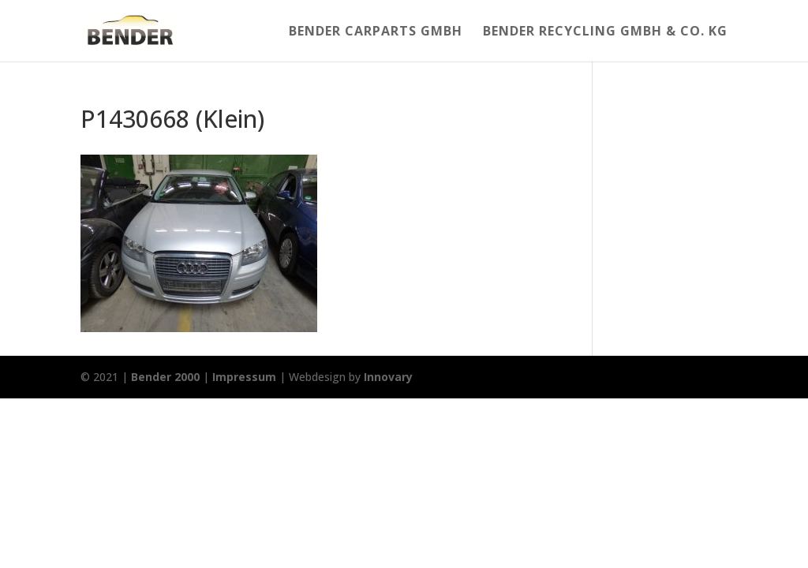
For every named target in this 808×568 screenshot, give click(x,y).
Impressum (244, 376)
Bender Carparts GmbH (375, 32)
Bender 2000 (165, 376)
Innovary (388, 376)
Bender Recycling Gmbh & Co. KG (605, 32)
